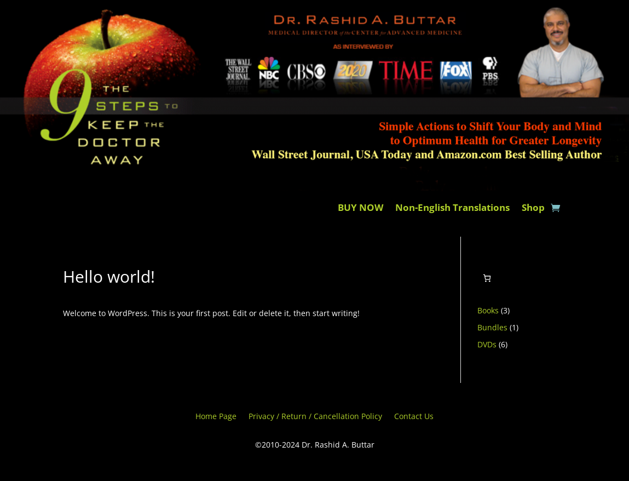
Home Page (215, 417)
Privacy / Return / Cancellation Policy (315, 417)
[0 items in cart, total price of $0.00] (487, 278)
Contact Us (414, 417)
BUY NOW (360, 209)
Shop (533, 209)
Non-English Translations (452, 209)
